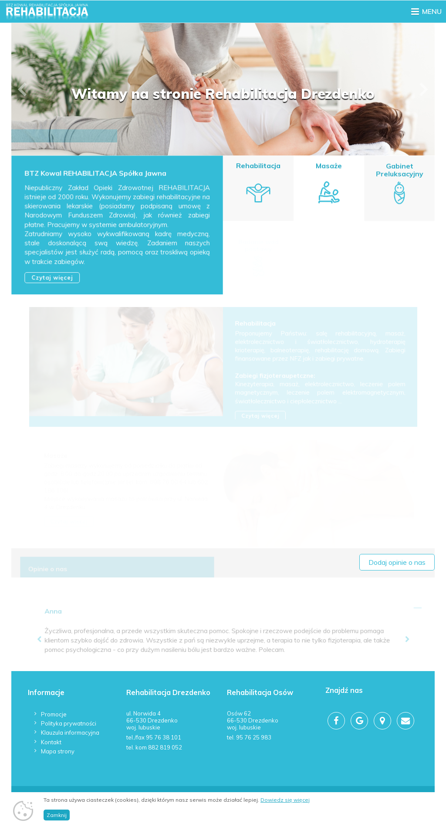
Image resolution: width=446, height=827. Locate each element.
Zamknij (57, 815)
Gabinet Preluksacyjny (399, 171)
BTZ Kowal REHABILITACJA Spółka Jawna (95, 174)
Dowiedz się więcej (285, 800)
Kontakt (51, 742)
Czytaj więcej (52, 277)
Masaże (328, 166)
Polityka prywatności (68, 723)
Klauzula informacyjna (70, 732)
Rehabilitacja (258, 166)
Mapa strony (57, 751)
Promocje (54, 714)
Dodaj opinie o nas (397, 562)
